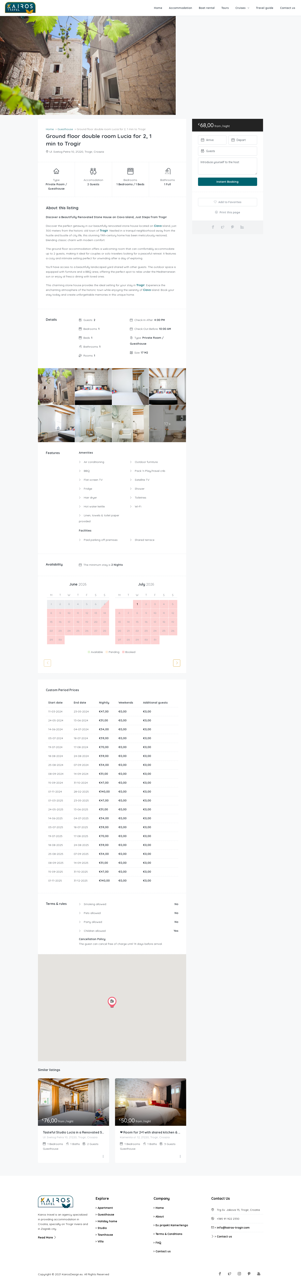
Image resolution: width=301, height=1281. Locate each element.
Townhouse (105, 1235)
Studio (102, 1228)
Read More (47, 1237)
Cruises (240, 8)
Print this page (227, 212)
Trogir (104, 230)
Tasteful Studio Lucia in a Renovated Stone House (73, 1132)
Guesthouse (106, 1214)
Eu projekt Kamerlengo (172, 1225)
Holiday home (107, 1221)
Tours (225, 8)
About (160, 1216)
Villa (101, 1241)
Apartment (105, 1208)
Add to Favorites (227, 202)
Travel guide (264, 8)
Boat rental (207, 8)
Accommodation (180, 8)
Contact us (287, 8)
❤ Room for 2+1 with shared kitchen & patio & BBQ (150, 1132)
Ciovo (158, 226)
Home (158, 8)
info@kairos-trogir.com (233, 1227)
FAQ (158, 1242)
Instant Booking (227, 182)
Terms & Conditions (169, 1234)
